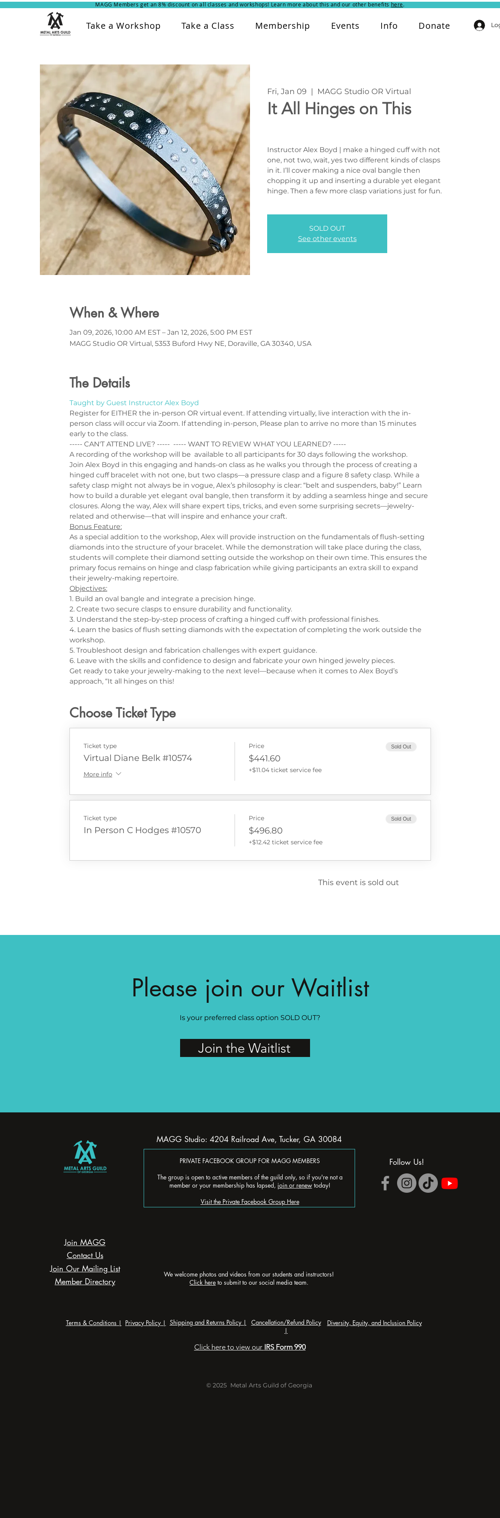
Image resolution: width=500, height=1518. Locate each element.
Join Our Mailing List (85, 1268)
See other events (327, 239)
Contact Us (85, 1255)
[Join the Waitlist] (245, 1048)
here (397, 4)
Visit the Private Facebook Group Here (250, 1201)
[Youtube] (449, 1183)
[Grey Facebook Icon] (385, 1183)
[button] (389, 25)
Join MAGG (84, 1242)
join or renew (294, 1185)
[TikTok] (428, 1183)
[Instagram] (406, 1183)
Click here (203, 1282)
